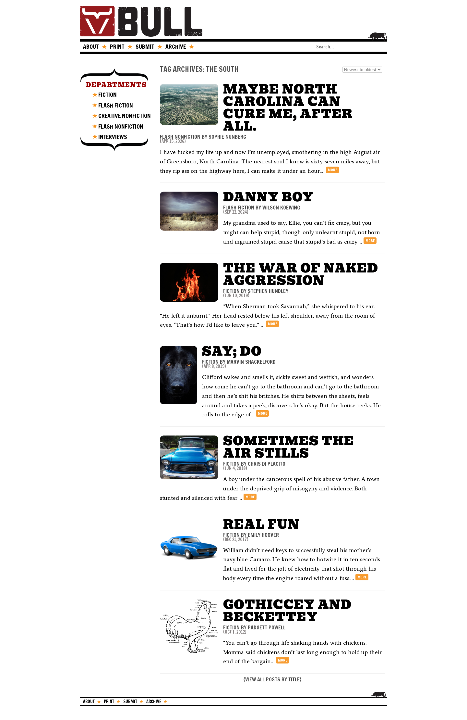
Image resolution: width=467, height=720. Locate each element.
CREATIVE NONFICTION (124, 115)
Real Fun (261, 524)
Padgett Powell (266, 627)
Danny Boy (268, 197)
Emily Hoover (263, 534)
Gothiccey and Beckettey (287, 611)
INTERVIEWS (112, 137)
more (332, 169)
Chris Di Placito (266, 463)
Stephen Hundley (268, 291)
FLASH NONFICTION (120, 126)
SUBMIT (145, 46)
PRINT (117, 46)
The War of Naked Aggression (300, 274)
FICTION (107, 94)
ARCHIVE (175, 46)
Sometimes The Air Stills (288, 447)
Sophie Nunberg (227, 136)
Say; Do (232, 351)
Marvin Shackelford (251, 361)
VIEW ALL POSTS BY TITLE (272, 679)
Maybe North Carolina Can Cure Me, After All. (288, 107)
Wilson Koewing (281, 207)
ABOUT (91, 46)
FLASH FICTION (115, 105)
